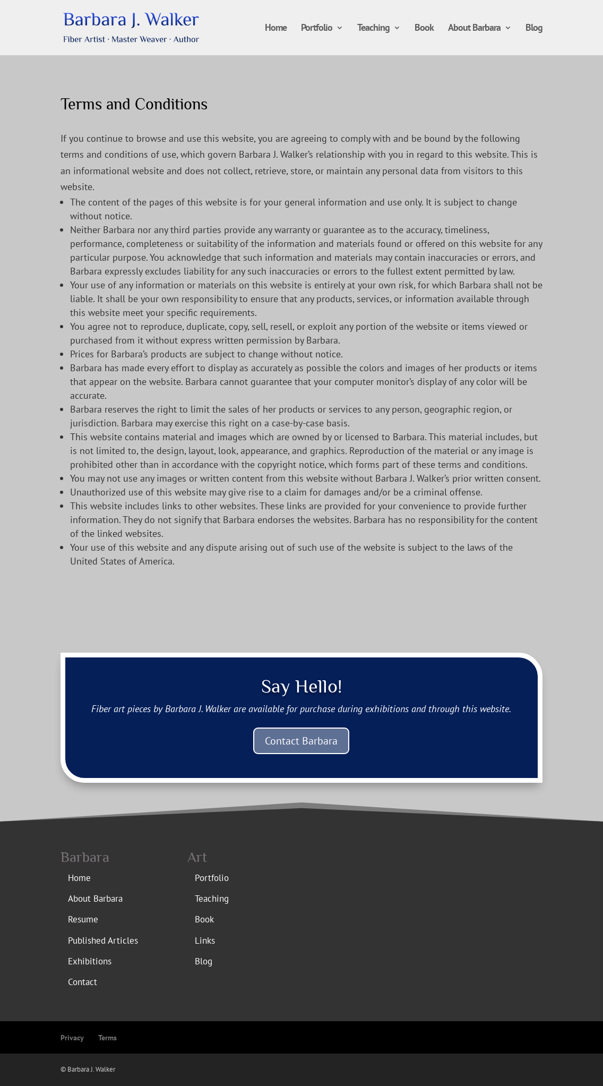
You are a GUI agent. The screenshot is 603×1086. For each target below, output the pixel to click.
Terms (107, 1037)
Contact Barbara (301, 741)
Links (205, 940)
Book (424, 28)
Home (276, 28)
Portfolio (316, 28)
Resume (83, 919)
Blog (534, 28)
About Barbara (474, 28)
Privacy (72, 1037)
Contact (82, 982)
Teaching (373, 28)
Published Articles (103, 940)
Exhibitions (89, 961)
